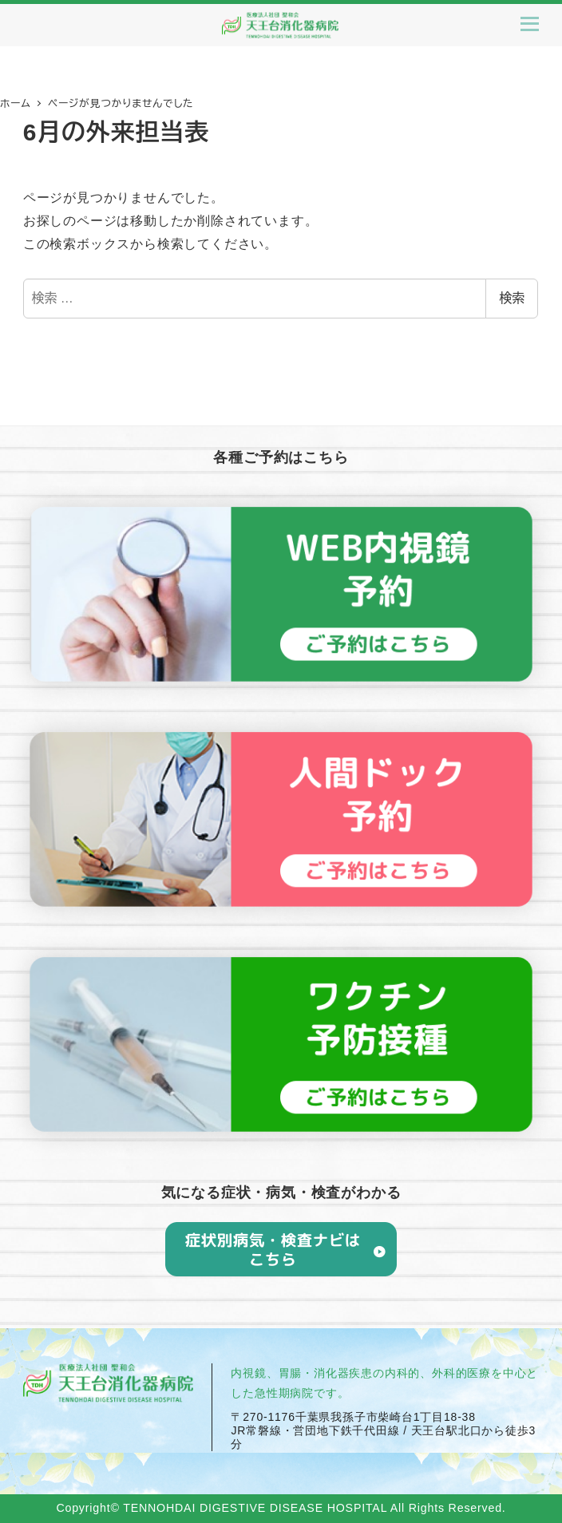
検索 (511, 298)
